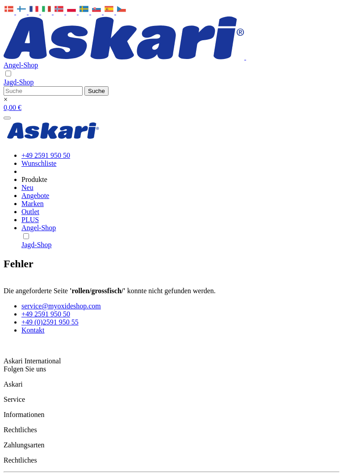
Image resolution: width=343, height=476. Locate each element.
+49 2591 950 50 (45, 155)
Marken (32, 203)
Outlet (30, 211)
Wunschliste (38, 163)
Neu (27, 187)
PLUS (30, 219)
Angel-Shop (21, 65)
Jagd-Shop (19, 82)
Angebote (35, 195)
